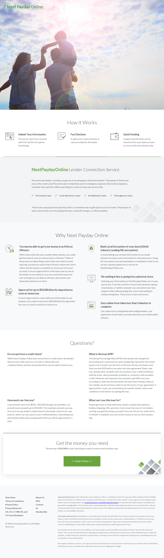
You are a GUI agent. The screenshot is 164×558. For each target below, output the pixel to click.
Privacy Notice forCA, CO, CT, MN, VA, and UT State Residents (16, 512)
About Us (40, 498)
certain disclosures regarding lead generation (101, 503)
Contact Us (39, 507)
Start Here (10, 498)
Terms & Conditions (14, 501)
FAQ (38, 501)
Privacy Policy (11, 505)
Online (23, 6)
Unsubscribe (40, 512)
